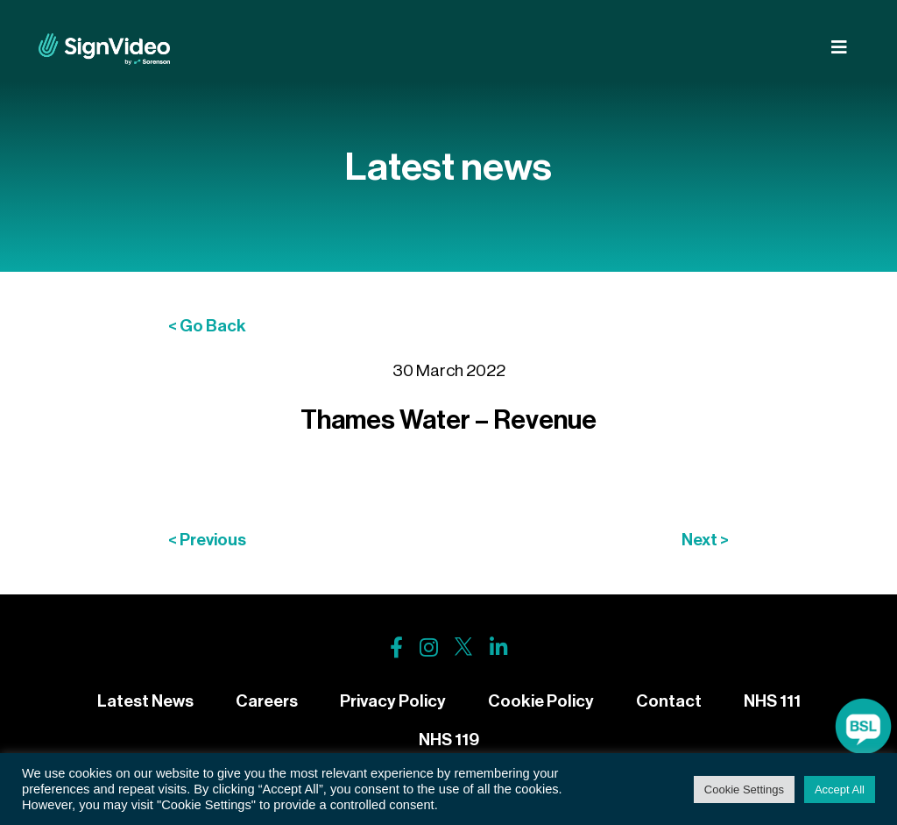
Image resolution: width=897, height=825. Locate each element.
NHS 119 (449, 739)
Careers (267, 701)
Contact (669, 701)
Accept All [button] (840, 789)
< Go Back (207, 325)
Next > (705, 539)
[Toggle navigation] (839, 47)
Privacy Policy (393, 701)
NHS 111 (772, 701)
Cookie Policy (541, 701)
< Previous (207, 539)
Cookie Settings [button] (744, 789)
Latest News (145, 701)
